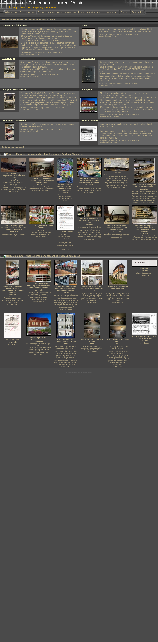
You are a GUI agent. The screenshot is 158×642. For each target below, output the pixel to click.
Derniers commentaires (50, 12)
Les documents (88, 58)
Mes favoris (112, 12)
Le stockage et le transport (14, 25)
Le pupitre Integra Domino (14, 89)
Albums (9, 12)
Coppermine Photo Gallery (83, 372)
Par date (125, 12)
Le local (84, 25)
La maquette (86, 89)
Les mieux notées (95, 12)
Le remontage (8, 58)
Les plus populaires (74, 12)
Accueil (5, 19)
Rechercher (138, 12)
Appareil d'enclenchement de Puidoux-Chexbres (34, 19)
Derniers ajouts (27, 12)
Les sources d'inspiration (14, 120)
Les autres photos (89, 120)
